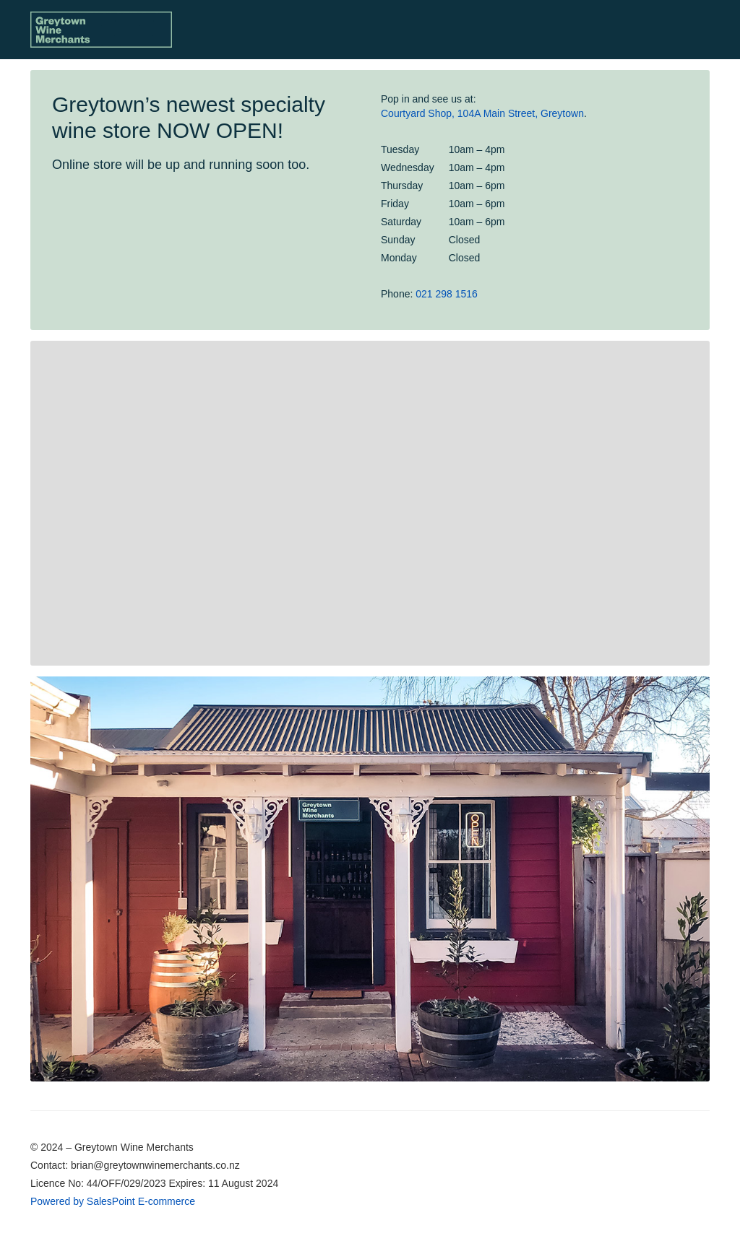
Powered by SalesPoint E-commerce (112, 1201)
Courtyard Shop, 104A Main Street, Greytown (482, 113)
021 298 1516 (447, 294)
